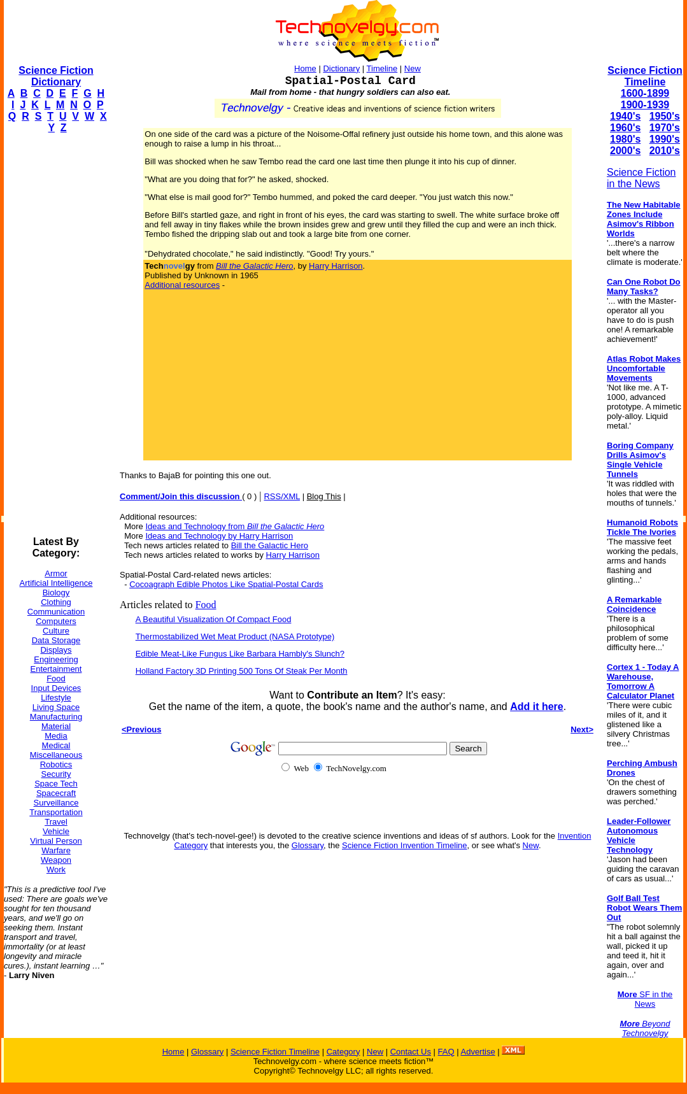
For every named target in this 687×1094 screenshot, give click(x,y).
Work (56, 869)
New (412, 68)
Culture (56, 631)
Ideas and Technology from (234, 526)
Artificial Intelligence (56, 583)
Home (305, 68)
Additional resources (182, 285)
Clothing (56, 602)
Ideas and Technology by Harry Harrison (219, 536)
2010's (664, 150)
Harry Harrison (336, 266)
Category (343, 1051)
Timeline (382, 68)
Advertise (477, 1051)
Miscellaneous (56, 755)
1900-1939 (645, 104)
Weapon (56, 860)
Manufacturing (56, 716)
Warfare (56, 850)
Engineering (56, 659)
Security (56, 774)
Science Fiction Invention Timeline (404, 845)
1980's (625, 139)
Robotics (56, 764)
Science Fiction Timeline (644, 76)
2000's (625, 150)
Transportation (55, 812)
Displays (55, 650)
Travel (56, 822)
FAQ (446, 1051)
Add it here (536, 706)
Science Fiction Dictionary (55, 76)
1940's (625, 116)
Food (56, 678)
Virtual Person (55, 841)
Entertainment (56, 669)
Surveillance (56, 802)
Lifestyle (56, 697)
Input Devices (56, 688)
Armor (56, 573)
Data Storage (56, 640)
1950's (664, 116)
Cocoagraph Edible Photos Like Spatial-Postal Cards (226, 584)
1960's (625, 127)
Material (56, 726)
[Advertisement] (55, 335)
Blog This (324, 496)
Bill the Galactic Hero (269, 545)
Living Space (56, 707)
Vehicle (56, 831)
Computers (56, 621)
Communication (56, 611)
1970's (664, 127)
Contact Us (410, 1051)
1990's (664, 139)
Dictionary (341, 68)
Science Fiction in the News (641, 178)
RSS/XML (282, 496)
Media (56, 736)
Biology (56, 592)
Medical (56, 745)
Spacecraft (56, 793)
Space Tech (56, 783)
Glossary (307, 845)
